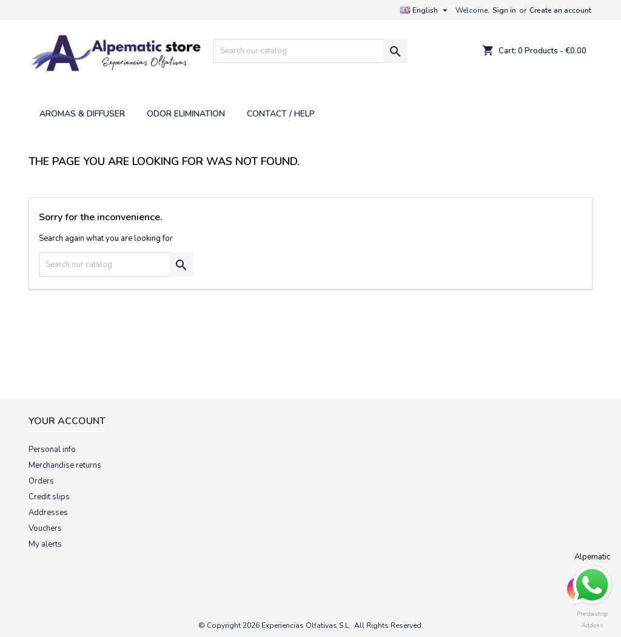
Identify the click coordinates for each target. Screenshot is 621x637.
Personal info (52, 449)
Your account (67, 421)
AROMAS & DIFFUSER (82, 114)
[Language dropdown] (425, 10)
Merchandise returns (65, 465)
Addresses (48, 512)
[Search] (310, 51)
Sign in (504, 10)
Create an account (560, 10)
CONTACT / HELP (281, 114)
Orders (41, 481)
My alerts (45, 544)
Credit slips (49, 496)
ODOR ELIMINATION (186, 114)
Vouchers (45, 528)
